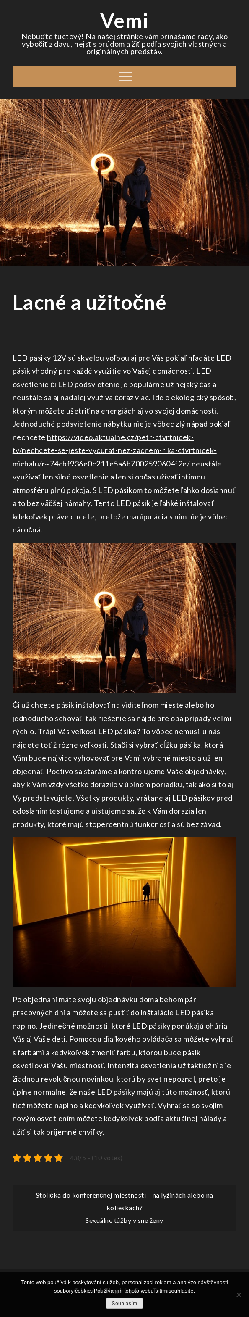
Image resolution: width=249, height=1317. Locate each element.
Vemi (124, 20)
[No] (238, 1295)
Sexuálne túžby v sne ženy (124, 1220)
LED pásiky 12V (40, 357)
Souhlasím (124, 1303)
